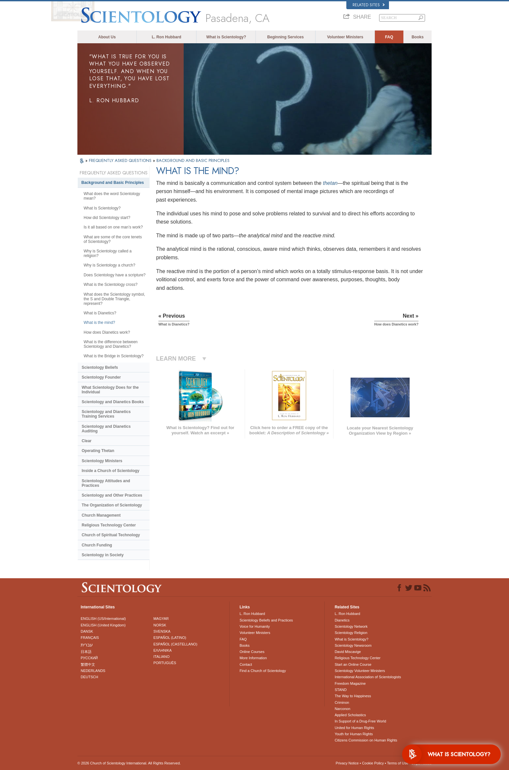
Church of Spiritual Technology (111, 535)
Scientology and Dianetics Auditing (106, 428)
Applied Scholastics (350, 715)
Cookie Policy (373, 763)
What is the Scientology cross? (110, 284)
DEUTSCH (89, 677)
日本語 (86, 652)
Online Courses (251, 652)
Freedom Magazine (350, 683)
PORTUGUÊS (164, 663)
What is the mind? (99, 322)
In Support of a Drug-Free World (360, 721)
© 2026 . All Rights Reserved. (129, 763)
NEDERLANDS (93, 671)
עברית (87, 644)
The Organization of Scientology (112, 505)
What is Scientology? (226, 37)
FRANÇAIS (90, 638)
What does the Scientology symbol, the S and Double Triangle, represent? (114, 299)
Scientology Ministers (102, 461)
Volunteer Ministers (345, 37)
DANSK (87, 631)
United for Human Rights (354, 728)
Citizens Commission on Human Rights (366, 740)
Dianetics (342, 620)
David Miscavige (348, 652)
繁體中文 (88, 664)
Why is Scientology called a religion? (108, 253)
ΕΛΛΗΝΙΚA (162, 650)
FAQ (389, 37)
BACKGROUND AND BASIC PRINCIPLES (193, 160)
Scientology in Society (103, 555)
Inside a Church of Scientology (110, 470)
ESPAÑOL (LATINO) (169, 638)
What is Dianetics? (100, 313)
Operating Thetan (98, 450)
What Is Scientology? (102, 208)
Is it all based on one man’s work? (113, 227)
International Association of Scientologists (368, 677)
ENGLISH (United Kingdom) (103, 625)
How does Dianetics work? (107, 332)
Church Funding (97, 545)
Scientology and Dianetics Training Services (106, 414)
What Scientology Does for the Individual (110, 389)
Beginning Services (285, 37)
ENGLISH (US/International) (103, 619)
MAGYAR (161, 619)
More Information (253, 658)
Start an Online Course (353, 664)
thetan (330, 183)
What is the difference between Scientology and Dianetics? (111, 344)
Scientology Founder (101, 377)
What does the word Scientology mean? (112, 196)
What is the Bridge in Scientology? (114, 356)
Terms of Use (397, 763)
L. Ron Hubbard (166, 37)
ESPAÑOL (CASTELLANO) (175, 644)
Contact (245, 664)
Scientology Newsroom (353, 645)
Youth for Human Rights (354, 734)
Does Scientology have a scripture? (115, 275)
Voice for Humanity (254, 626)
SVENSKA (162, 631)
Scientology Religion (351, 633)
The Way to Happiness (353, 696)
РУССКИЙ (89, 658)
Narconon (342, 709)
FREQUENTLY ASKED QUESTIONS (121, 160)
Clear (87, 441)
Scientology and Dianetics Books (113, 402)
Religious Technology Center (109, 525)
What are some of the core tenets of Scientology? (113, 239)
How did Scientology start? (107, 217)
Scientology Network (351, 626)
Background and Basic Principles (112, 182)
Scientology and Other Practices (112, 495)
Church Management (101, 515)
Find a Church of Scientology (262, 671)
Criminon (342, 702)
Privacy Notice (347, 763)
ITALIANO (161, 657)
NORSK (159, 625)
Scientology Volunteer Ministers (360, 671)
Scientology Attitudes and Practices (106, 483)
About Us (107, 37)
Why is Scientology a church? (109, 265)
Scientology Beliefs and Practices (266, 620)
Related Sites (369, 5)
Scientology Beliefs (100, 367)
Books (418, 37)
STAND (340, 690)
